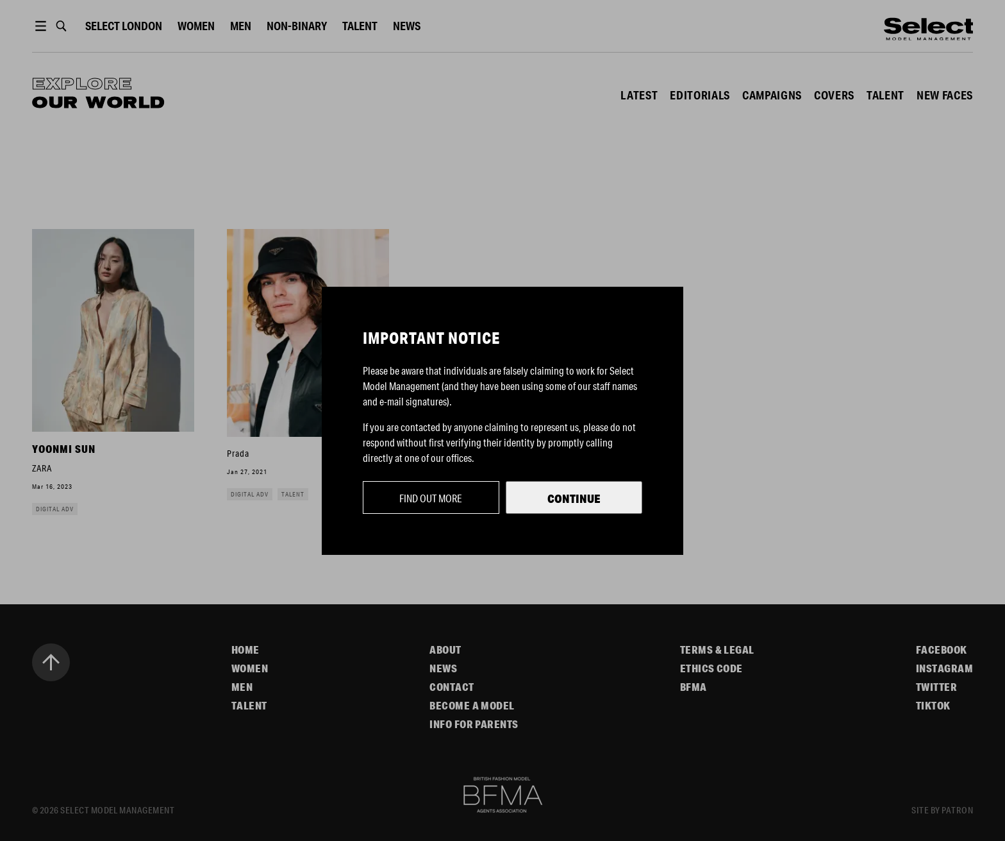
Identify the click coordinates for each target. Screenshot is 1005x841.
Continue (574, 498)
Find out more (430, 498)
